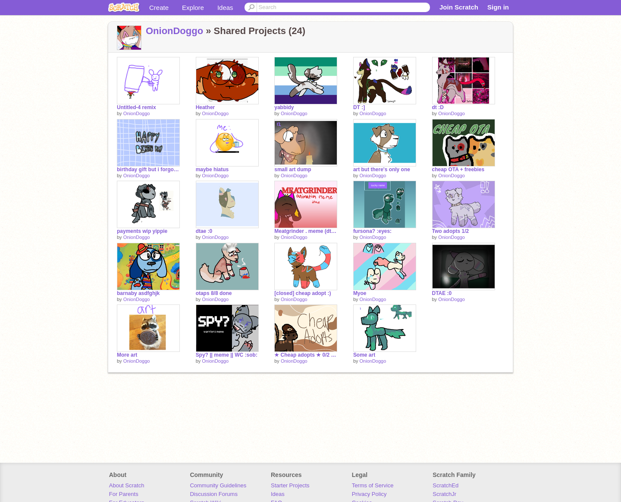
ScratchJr (444, 494)
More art (127, 355)
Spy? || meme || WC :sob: (226, 355)
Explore (193, 7)
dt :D (438, 107)
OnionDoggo (174, 30)
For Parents (123, 494)
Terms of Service (373, 485)
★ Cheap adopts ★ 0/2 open (305, 355)
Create (159, 7)
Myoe (360, 293)
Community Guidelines (218, 485)
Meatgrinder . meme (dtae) (305, 231)
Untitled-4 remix (136, 107)
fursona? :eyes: (372, 231)
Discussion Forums (214, 494)
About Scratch (126, 485)
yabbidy (284, 107)
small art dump (292, 169)
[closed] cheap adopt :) (302, 293)
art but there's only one (381, 169)
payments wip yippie (142, 231)
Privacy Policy (369, 494)
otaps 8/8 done (214, 293)
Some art (364, 355)
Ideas (225, 7)
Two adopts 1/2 (450, 231)
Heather (205, 107)
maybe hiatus (212, 169)
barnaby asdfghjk (138, 293)
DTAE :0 (442, 293)
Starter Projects (290, 485)
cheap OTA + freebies (458, 169)
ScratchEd (445, 485)
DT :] (359, 107)
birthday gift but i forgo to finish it (148, 169)
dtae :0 (204, 231)
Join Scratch (458, 7)
